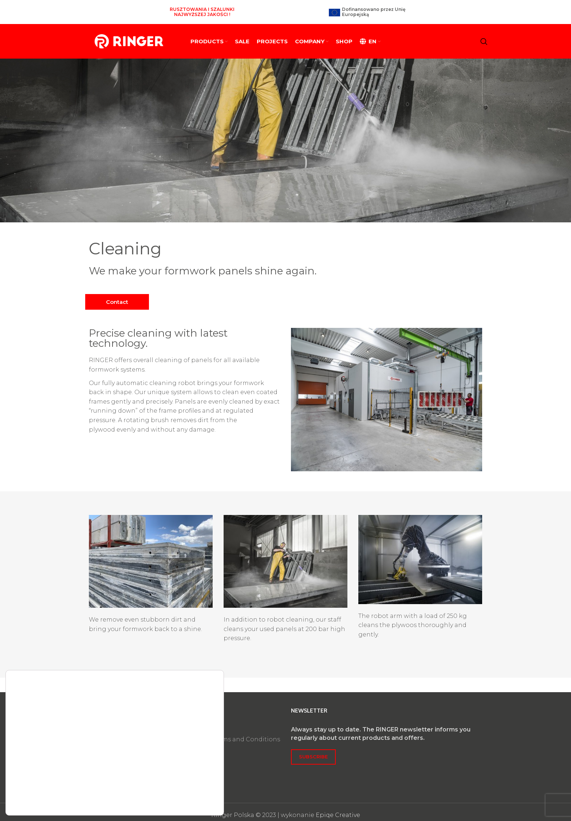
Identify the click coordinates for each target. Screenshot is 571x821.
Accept (181, 764)
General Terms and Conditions (233, 733)
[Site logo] (128, 35)
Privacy (198, 725)
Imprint (199, 717)
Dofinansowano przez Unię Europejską (373, 9)
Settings (180, 799)
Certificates (204, 741)
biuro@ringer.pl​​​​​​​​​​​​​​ (114, 737)
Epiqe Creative (338, 808)
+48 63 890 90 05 (113, 729)
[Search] (484, 35)
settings (112, 791)
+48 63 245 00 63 (113, 720)
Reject (181, 781)
